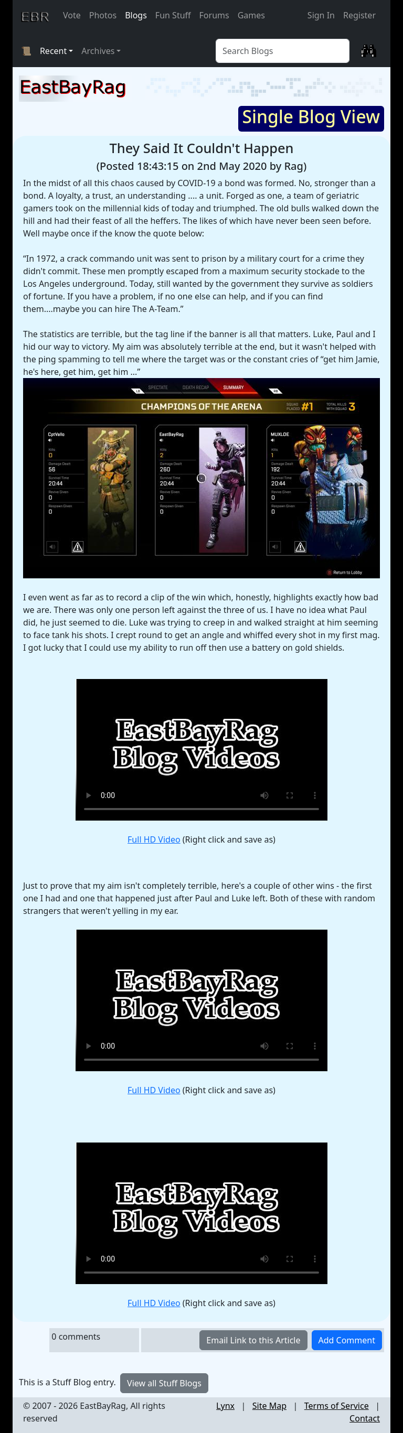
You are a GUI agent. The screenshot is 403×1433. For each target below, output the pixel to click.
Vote (72, 15)
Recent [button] (53, 51)
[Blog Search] (282, 51)
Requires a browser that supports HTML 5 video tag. (201, 750)
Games (251, 15)
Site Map (269, 1406)
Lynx (225, 1406)
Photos (102, 15)
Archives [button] (97, 51)
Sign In (321, 15)
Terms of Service (336, 1406)
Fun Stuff (173, 15)
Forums (214, 15)
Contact (364, 1418)
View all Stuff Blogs (164, 1383)
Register (359, 15)
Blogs (136, 15)
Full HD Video (154, 839)
